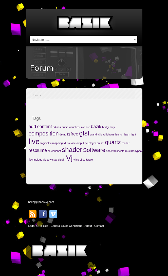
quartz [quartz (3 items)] (113, 142)
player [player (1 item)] (92, 143)
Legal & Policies (38, 225)
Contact (99, 225)
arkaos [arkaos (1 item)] (57, 127)
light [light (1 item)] (133, 134)
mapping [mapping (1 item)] (57, 143)
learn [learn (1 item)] (127, 134)
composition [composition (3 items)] (44, 133)
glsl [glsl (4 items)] (84, 133)
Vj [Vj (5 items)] (69, 158)
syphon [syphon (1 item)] (139, 150)
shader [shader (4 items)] (72, 149)
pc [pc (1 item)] (86, 143)
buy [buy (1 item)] (112, 127)
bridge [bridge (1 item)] (106, 127)
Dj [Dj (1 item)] (68, 134)
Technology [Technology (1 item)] (35, 159)
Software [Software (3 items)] (94, 150)
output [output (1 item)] (80, 143)
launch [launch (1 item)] (119, 134)
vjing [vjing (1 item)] (76, 159)
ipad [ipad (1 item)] (102, 134)
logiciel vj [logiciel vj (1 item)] (46, 143)
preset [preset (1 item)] (100, 143)
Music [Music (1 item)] (67, 143)
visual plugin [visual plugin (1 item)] (57, 159)
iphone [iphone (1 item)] (110, 134)
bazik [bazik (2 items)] (96, 126)
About (88, 225)
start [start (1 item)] (131, 150)
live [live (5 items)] (34, 141)
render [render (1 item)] (125, 143)
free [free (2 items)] (74, 133)
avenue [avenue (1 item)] (85, 127)
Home (35, 95)
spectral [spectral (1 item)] (111, 150)
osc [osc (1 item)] (73, 143)
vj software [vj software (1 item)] (86, 159)
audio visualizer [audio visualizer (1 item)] (71, 127)
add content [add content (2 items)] (40, 126)
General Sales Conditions (66, 225)
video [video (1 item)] (46, 159)
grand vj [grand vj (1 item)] (95, 134)
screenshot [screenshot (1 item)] (54, 150)
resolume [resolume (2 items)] (38, 150)
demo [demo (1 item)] (63, 134)
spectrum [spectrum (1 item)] (122, 150)
